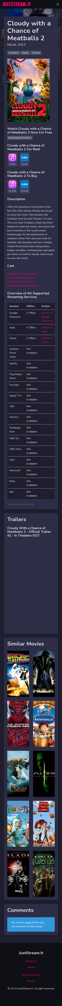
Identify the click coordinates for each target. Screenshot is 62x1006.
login (28, 922)
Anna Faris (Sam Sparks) (21, 278)
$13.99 (24, 191)
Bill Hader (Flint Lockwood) (23, 274)
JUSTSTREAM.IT (16, 4)
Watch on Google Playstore (47, 317)
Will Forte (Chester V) (20, 281)
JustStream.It (31, 953)
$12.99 (12, 191)
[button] (57, 4)
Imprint (31, 967)
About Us (31, 961)
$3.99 (12, 164)
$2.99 (24, 164)
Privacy (31, 981)
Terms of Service (31, 975)
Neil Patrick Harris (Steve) (22, 285)
